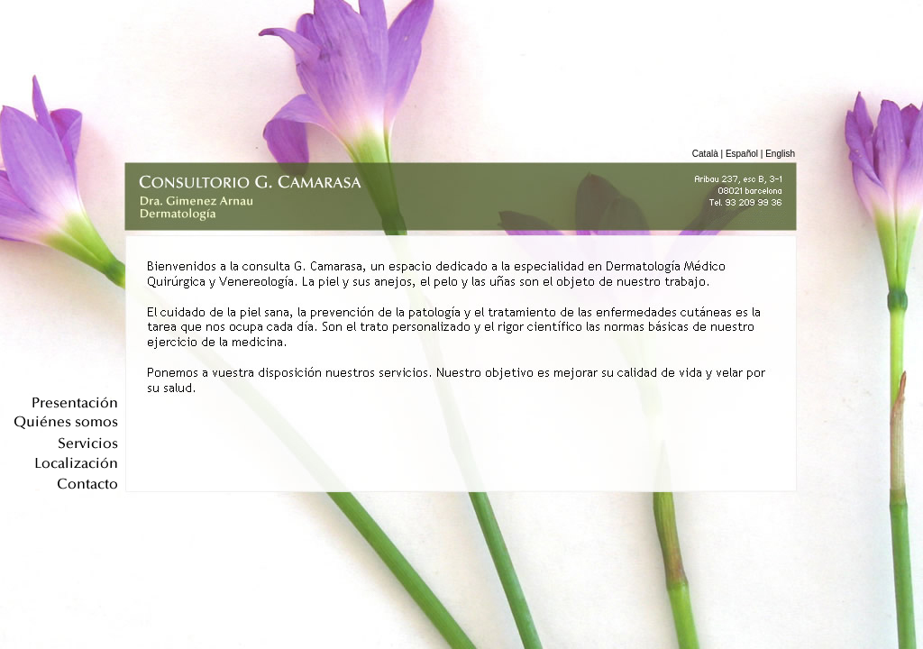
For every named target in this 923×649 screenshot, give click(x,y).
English (780, 154)
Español (742, 154)
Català (705, 154)
